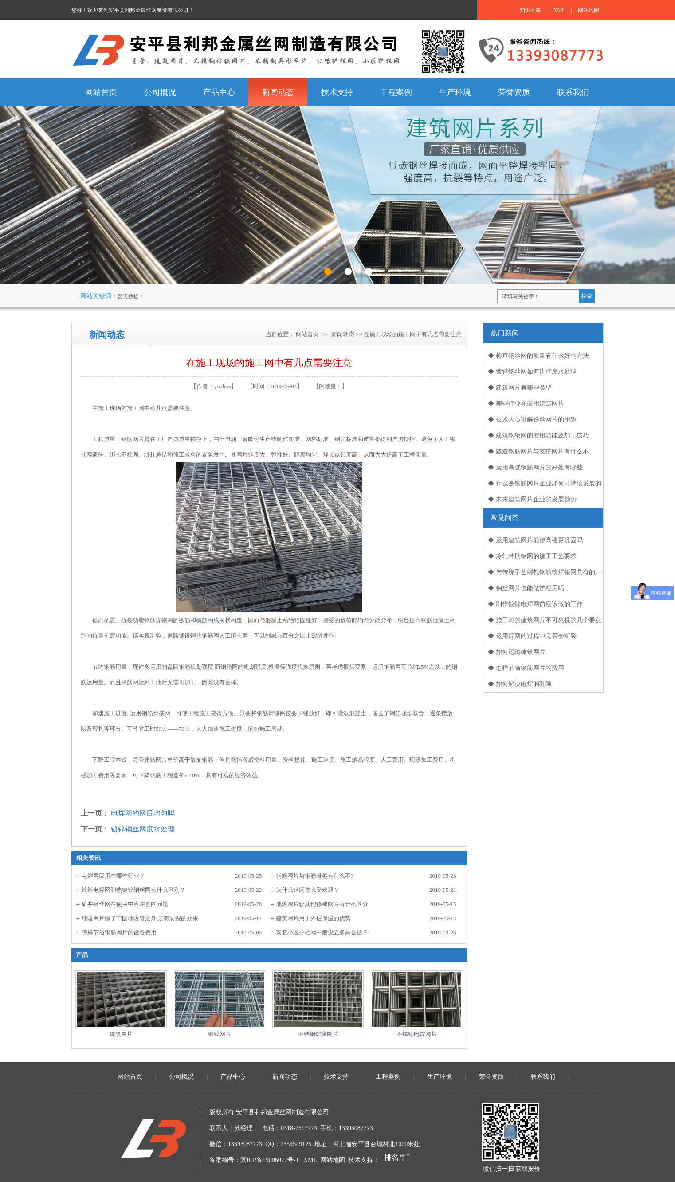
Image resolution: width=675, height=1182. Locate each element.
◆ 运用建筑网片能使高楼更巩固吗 (535, 540)
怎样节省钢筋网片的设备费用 (119, 932)
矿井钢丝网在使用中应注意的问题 (125, 904)
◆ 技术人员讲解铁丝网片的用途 (532, 419)
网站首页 (307, 334)
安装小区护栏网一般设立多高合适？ (322, 932)
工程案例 (388, 1076)
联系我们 (542, 1076)
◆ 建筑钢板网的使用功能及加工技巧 (538, 435)
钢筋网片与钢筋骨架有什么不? (314, 875)
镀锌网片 (219, 1034)
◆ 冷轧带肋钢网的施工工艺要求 (532, 556)
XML (559, 10)
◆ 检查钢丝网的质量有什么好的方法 (538, 355)
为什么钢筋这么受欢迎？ (307, 889)
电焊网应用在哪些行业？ (113, 875)
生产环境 (439, 1076)
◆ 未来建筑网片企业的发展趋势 (532, 499)
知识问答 (530, 10)
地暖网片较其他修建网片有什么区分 (322, 904)
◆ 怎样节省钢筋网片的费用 (526, 668)
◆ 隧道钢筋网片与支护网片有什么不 (538, 451)
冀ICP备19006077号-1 (269, 1160)
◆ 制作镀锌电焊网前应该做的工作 (535, 604)
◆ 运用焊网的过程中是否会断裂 (532, 636)
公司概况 (181, 1076)
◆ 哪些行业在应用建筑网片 (526, 403)
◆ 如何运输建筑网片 (516, 652)
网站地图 (588, 10)
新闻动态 (342, 334)
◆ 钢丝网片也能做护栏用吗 (526, 588)
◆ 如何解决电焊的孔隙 (520, 684)
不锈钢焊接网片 (318, 1034)
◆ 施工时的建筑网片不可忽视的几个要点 (544, 620)
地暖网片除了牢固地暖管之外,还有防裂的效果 (140, 918)
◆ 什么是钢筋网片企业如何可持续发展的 (544, 483)
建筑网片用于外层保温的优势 (313, 918)
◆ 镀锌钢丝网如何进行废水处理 (532, 371)
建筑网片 (121, 1034)
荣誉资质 (491, 1076)
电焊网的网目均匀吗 (143, 813)
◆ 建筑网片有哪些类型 (520, 387)
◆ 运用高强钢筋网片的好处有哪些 (535, 467)
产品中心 (232, 1076)
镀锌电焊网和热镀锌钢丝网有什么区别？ (133, 889)
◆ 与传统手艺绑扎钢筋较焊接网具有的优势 (545, 572)
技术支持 (336, 1076)
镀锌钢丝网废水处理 (143, 829)
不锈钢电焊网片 (416, 1034)
